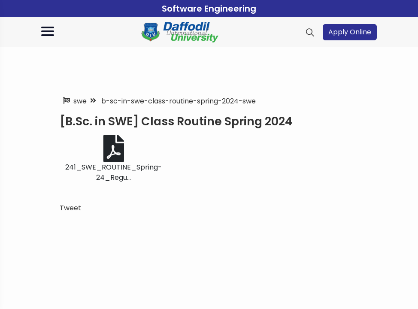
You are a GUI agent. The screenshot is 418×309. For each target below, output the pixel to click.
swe (80, 101)
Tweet (70, 208)
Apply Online (349, 32)
